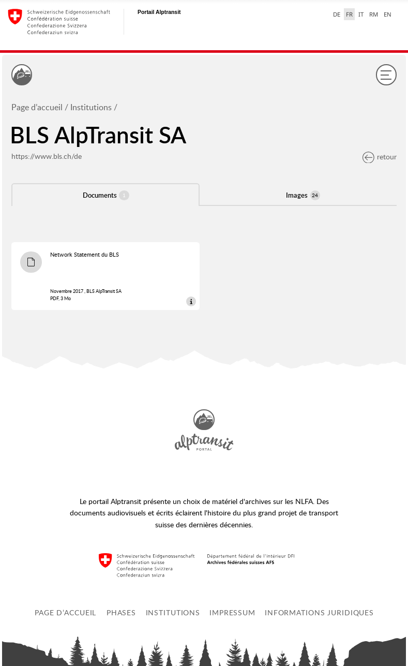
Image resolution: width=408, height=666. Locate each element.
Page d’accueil (37, 107)
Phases (121, 612)
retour (379, 156)
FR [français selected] (349, 14)
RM (373, 14)
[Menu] (386, 74)
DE (336, 14)
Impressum (232, 612)
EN (387, 14)
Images (303, 195)
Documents (106, 195)
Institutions (91, 107)
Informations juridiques (319, 612)
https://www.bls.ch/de (46, 156)
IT (361, 14)
